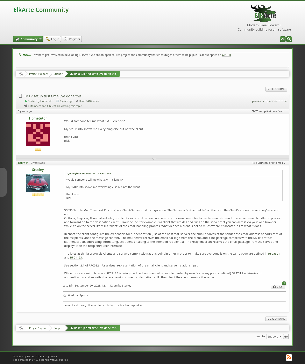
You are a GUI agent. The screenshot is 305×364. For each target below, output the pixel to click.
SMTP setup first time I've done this (93, 74)
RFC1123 (76, 257)
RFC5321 (274, 253)
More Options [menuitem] (276, 89)
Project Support (38, 74)
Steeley (38, 169)
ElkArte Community (41, 10)
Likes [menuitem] (279, 286)
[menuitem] (289, 39)
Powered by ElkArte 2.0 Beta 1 (30, 356)
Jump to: (260, 336)
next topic (280, 101)
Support (58, 74)
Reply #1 (23, 162)
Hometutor (38, 118)
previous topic (261, 101)
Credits (53, 356)
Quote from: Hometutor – (89, 173)
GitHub (226, 55)
